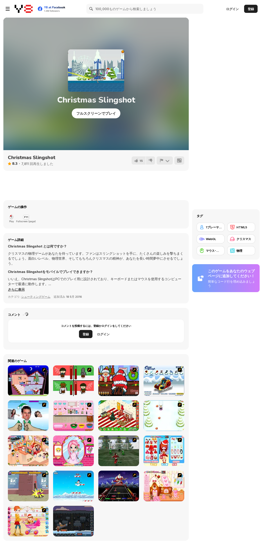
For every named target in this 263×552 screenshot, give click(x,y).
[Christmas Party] (118, 380)
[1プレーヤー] (211, 227)
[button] (16, 289)
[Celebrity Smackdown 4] (28, 415)
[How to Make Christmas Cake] (73, 415)
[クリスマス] (241, 238)
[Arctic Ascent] (73, 486)
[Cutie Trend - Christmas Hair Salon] (73, 450)
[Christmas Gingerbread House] (164, 486)
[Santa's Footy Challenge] (118, 450)
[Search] (91, 9)
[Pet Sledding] (164, 415)
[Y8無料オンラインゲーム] (23, 9)
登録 (251, 9)
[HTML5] (241, 227)
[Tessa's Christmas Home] (28, 450)
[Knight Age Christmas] (28, 486)
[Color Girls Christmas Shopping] (164, 450)
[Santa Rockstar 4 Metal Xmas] (118, 486)
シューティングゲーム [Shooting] (35, 296)
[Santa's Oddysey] (28, 380)
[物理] (241, 250)
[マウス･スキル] (211, 250)
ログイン (232, 9)
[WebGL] (211, 238)
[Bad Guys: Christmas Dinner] (73, 380)
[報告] (165, 160)
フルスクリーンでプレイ (96, 113)
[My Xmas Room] (118, 415)
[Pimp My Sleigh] (164, 380)
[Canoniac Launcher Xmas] (73, 521)
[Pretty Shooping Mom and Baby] (28, 521)
